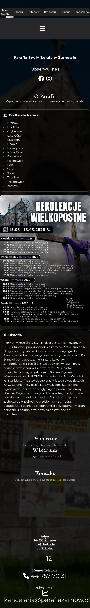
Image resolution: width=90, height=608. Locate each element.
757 (45, 575)
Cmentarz (50, 12)
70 (56, 575)
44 (35, 575)
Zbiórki (19, 12)
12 (49, 558)
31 (64, 575)
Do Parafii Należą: (24, 115)
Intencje (34, 12)
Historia (15, 335)
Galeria (66, 12)
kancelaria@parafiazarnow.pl (47, 599)
